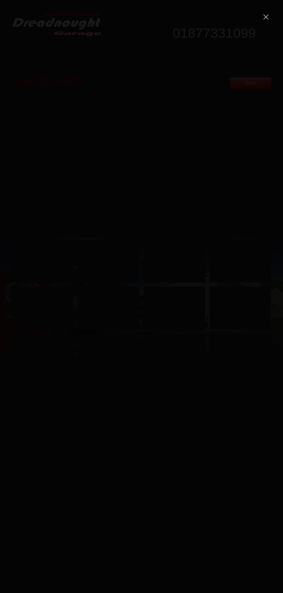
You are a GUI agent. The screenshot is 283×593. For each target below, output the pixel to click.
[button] (266, 17)
